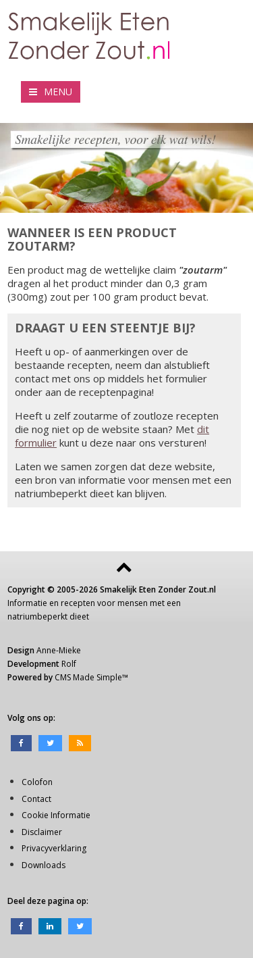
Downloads (43, 865)
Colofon (37, 782)
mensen (132, 603)
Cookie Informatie (56, 815)
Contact (36, 799)
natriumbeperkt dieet (48, 616)
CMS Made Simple (88, 677)
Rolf (68, 664)
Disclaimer (42, 832)
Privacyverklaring (54, 848)
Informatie (27, 603)
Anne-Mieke (58, 650)
